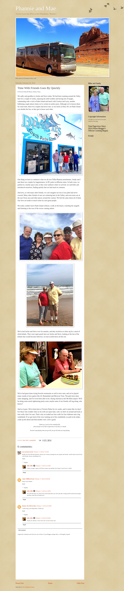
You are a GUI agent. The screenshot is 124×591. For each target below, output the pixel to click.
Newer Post (20, 583)
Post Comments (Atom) (28, 587)
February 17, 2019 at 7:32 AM (41, 452)
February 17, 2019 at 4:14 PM (43, 491)
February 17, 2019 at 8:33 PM (44, 506)
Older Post (80, 583)
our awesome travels (27, 452)
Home (50, 583)
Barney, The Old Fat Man (29, 506)
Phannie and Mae (36, 8)
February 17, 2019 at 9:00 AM (42, 479)
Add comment (22, 530)
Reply (23, 458)
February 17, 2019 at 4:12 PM (43, 465)
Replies (26, 462)
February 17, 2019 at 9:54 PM (43, 518)
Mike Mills (30, 465)
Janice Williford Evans (28, 479)
